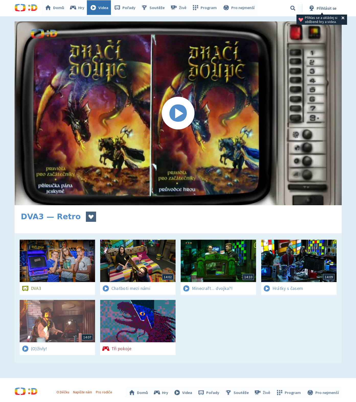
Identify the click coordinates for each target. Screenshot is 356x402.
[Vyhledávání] (293, 8)
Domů (56, 8)
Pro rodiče (105, 391)
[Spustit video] (178, 113)
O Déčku (63, 391)
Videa (100, 8)
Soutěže (154, 8)
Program (205, 8)
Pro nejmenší (239, 8)
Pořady (126, 8)
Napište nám (83, 391)
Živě (179, 8)
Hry (78, 8)
